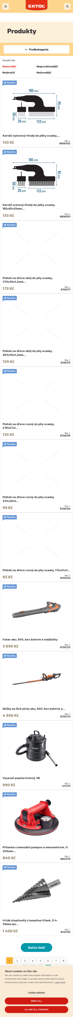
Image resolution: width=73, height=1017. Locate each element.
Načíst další (36, 947)
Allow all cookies (36, 1009)
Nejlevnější (44, 72)
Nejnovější (9, 66)
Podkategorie (39, 49)
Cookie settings (36, 992)
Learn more (60, 982)
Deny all (36, 1001)
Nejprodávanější (47, 66)
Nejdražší (8, 72)
